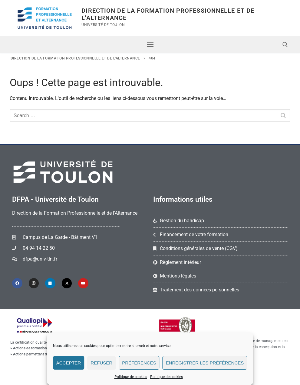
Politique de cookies (130, 377)
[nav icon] (150, 44)
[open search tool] (285, 44)
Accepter (68, 362)
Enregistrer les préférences (205, 362)
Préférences (139, 362)
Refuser (101, 362)
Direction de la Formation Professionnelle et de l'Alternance (167, 14)
